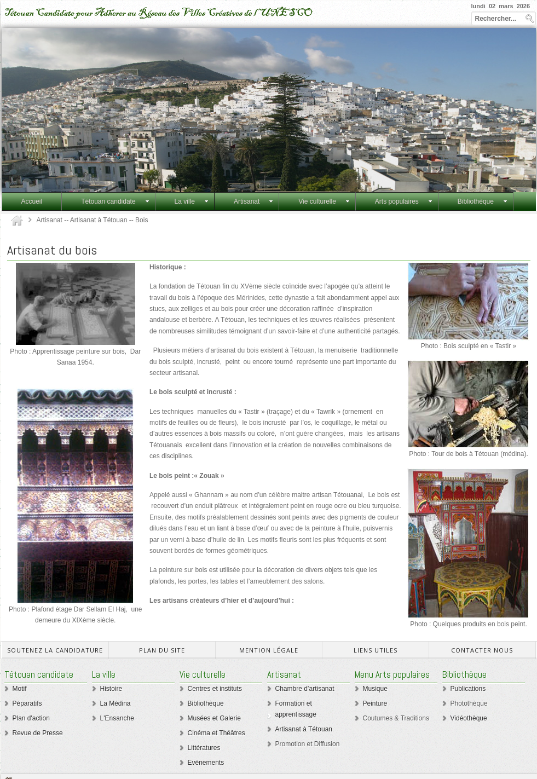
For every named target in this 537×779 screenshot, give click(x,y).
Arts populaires (403, 201)
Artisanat (253, 201)
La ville (192, 201)
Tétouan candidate (115, 201)
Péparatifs (27, 703)
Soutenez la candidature (55, 650)
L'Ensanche (117, 718)
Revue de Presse (38, 733)
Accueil (32, 201)
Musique (375, 689)
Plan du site (162, 650)
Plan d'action (31, 718)
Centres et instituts (215, 689)
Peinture (375, 703)
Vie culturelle (323, 201)
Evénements (206, 762)
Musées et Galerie (214, 718)
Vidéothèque (469, 718)
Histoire (111, 689)
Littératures (204, 748)
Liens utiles (375, 650)
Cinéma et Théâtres (216, 733)
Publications (468, 689)
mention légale (268, 650)
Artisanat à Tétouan (304, 729)
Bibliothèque (482, 201)
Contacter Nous (482, 650)
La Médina (115, 703)
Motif (20, 689)
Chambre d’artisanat (304, 689)
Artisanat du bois (52, 249)
